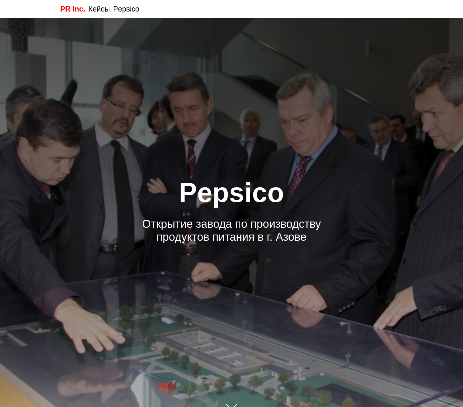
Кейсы (99, 9)
